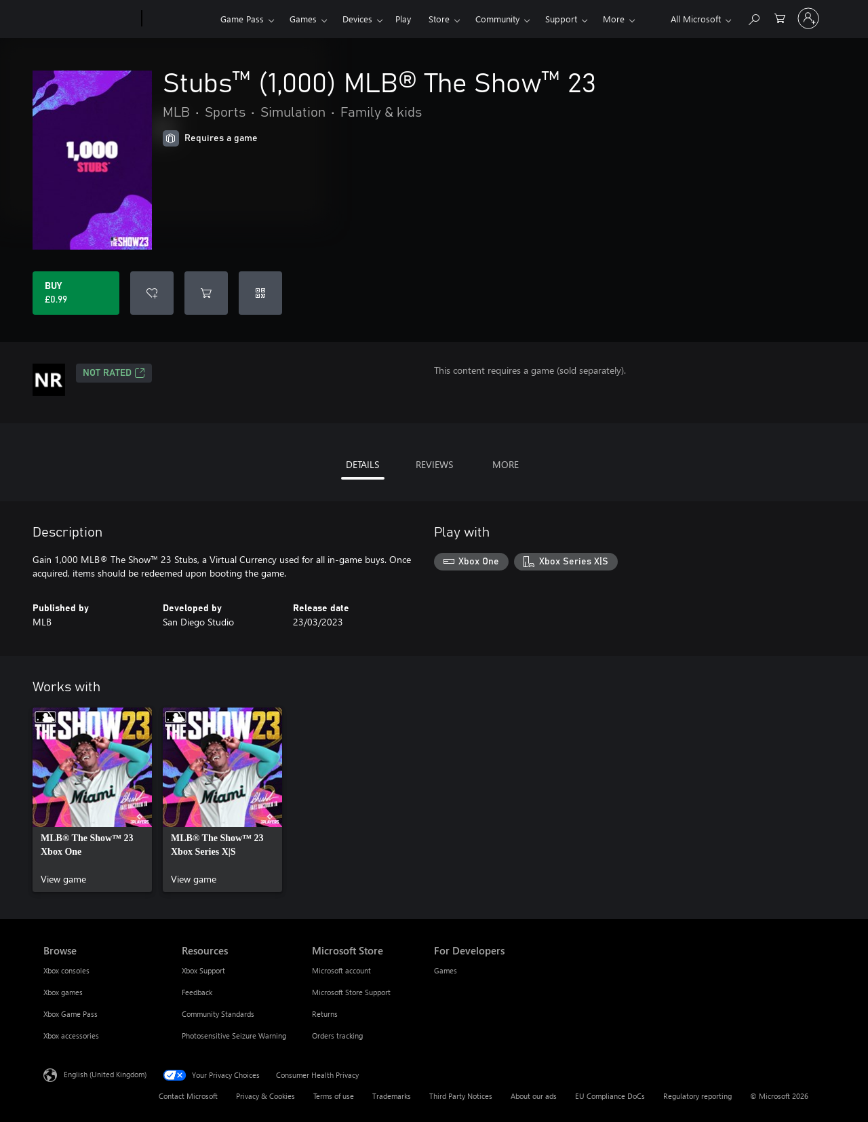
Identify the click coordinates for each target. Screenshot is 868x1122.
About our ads (534, 1095)
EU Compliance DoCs (610, 1095)
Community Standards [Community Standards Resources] (218, 1013)
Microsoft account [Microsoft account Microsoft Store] (341, 970)
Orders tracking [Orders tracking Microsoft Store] (337, 1035)
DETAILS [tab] (362, 464)
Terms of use (333, 1095)
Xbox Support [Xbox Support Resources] (203, 970)
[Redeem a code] (260, 293)
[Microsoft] (89, 19)
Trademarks (391, 1095)
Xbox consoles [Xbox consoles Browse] (66, 970)
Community (497, 18)
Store (439, 18)
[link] (92, 800)
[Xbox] (179, 19)
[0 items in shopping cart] (779, 17)
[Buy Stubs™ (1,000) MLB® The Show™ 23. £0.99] (76, 293)
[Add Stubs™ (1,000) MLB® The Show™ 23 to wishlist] (152, 293)
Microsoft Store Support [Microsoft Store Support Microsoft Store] (351, 992)
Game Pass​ (242, 18)
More (614, 18)
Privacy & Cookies (265, 1095)
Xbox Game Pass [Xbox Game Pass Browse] (70, 1013)
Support (561, 18)
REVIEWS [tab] (434, 464)
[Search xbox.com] (753, 17)
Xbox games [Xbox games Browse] (63, 992)
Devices (357, 18)
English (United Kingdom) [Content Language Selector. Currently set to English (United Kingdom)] (105, 1074)
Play (403, 18)
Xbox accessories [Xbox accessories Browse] (71, 1035)
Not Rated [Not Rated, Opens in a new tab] (114, 373)
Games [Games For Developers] (445, 970)
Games (303, 18)
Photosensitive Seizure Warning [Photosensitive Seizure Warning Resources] (234, 1035)
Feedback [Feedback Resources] (197, 992)
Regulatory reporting (697, 1095)
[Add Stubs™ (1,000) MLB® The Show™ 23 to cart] (206, 293)
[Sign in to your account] (808, 18)
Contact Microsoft (188, 1095)
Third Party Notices (460, 1095)
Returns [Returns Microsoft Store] (325, 1013)
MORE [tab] (505, 464)
